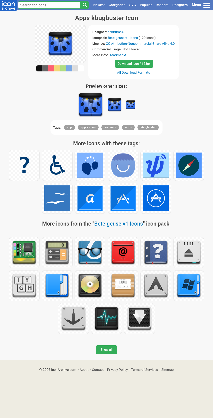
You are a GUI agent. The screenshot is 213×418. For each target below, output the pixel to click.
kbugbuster (148, 127)
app (69, 127)
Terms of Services (144, 370)
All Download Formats (133, 72)
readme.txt (118, 55)
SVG (132, 5)
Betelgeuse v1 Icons (123, 38)
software (110, 127)
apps (128, 127)
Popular (146, 5)
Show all (106, 350)
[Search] (84, 5)
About (84, 370)
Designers (180, 5)
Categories (117, 5)
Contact (98, 370)
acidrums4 (115, 32)
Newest (99, 5)
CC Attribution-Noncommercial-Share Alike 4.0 (140, 44)
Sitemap (167, 370)
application (88, 127)
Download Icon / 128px (134, 64)
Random (162, 5)
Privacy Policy (117, 370)
